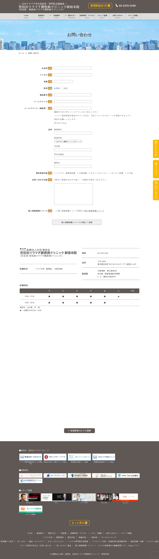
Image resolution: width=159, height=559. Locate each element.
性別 (45, 88)
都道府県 (58, 137)
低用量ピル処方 (7, 541)
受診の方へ (72, 16)
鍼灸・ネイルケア (36, 541)
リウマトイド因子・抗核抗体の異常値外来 (109, 541)
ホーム (21, 53)
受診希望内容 (41, 173)
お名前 (44, 68)
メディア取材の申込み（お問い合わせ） (36, 545)
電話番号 (43, 95)
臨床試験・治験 (137, 541)
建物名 (57, 162)
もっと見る (78, 522)
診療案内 (56, 16)
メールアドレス (40, 101)
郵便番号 (58, 129)
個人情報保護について (94, 210)
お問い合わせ (49, 6)
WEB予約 (155, 150)
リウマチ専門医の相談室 (78, 541)
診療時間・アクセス (87, 16)
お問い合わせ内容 (39, 179)
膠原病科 (60, 537)
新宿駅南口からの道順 (80, 430)
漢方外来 (71, 537)
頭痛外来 (82, 537)
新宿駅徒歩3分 (98, 5)
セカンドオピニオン (56, 541)
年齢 (45, 81)
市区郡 (57, 146)
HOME (26, 16)
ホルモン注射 (152, 541)
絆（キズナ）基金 (64, 545)
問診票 (63, 533)
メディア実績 (133, 16)
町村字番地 (59, 154)
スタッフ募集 (102, 16)
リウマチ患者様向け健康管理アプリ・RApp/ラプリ (118, 545)
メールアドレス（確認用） (35, 108)
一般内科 (93, 537)
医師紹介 (41, 16)
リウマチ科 (47, 537)
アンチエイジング (108, 537)
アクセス (155, 170)
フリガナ (43, 74)
